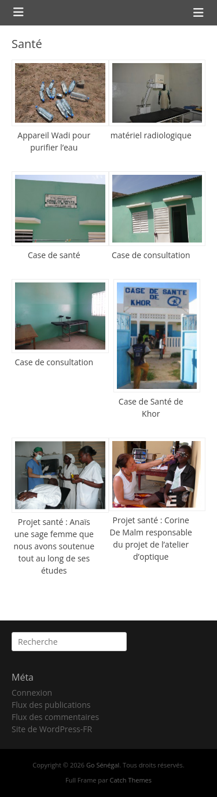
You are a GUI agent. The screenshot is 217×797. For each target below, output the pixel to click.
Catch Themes (131, 780)
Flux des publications (51, 704)
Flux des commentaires (55, 716)
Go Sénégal (102, 765)
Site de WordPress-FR (52, 728)
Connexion (32, 692)
